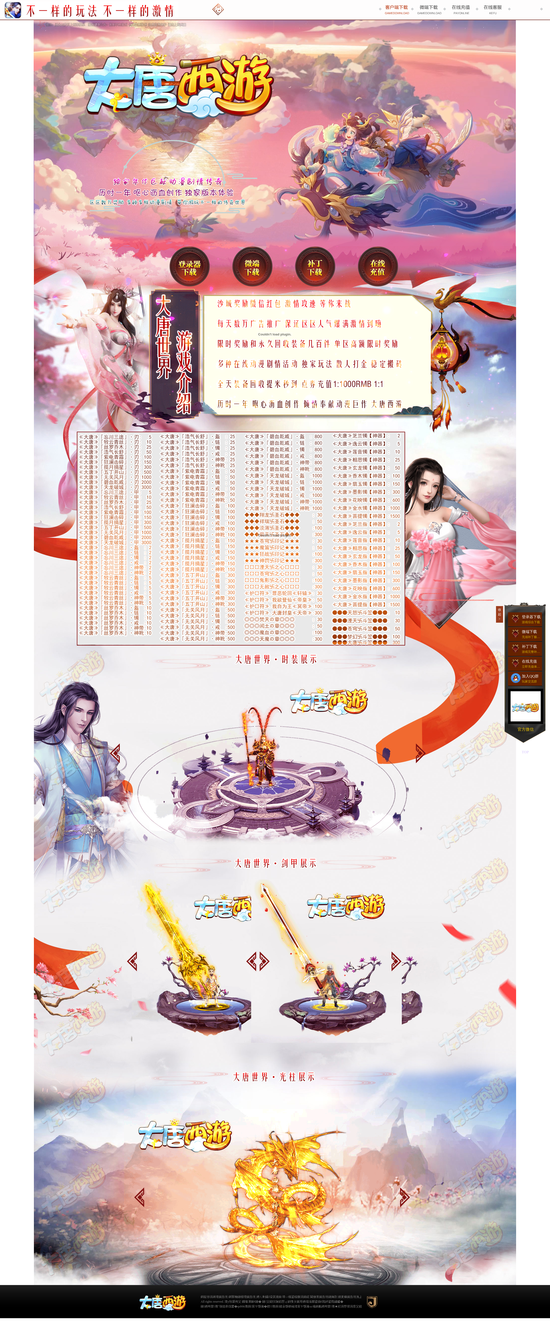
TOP (525, 752)
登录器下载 (190, 266)
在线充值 (378, 266)
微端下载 (252, 266)
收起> (499, 614)
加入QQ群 (526, 678)
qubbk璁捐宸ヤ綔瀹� (252, 1306)
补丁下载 (315, 266)
